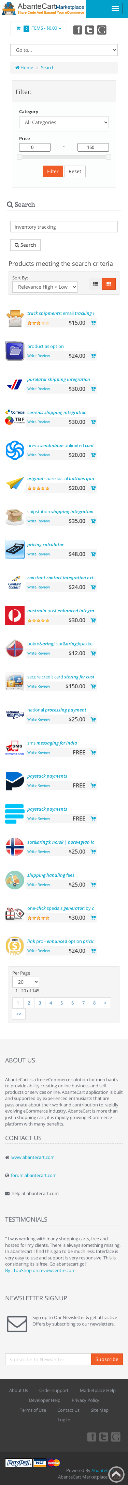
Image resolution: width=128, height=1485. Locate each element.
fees (50, 875)
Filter (53, 171)
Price (24, 138)
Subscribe (107, 1359)
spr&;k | (68, 842)
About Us (18, 1390)
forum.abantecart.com (34, 1175)
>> (18, 1014)
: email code (65, 313)
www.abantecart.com (33, 1157)
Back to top (116, 1474)
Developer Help (44, 1400)
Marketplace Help (98, 1390)
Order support (54, 1390)
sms (52, 743)
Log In (64, 1420)
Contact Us (68, 1410)
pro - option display (70, 941)
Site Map (100, 1410)
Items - (38, 28)
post (64, 611)
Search (48, 67)
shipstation (60, 511)
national (56, 710)
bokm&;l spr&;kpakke (76, 644)
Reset (75, 171)
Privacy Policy (85, 1400)
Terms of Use (33, 1410)
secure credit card (67, 677)
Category (28, 111)
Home (24, 67)
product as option (45, 346)
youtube (102, 30)
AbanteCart (103, 1470)
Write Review (38, 355)
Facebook (77, 30)
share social (74, 478)
